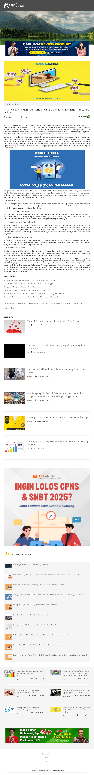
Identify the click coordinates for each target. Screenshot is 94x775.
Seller (43, 265)
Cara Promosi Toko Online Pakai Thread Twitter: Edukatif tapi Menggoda (29, 284)
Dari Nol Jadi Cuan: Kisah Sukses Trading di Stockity (31, 565)
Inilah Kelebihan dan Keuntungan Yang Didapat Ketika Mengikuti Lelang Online (76, 710)
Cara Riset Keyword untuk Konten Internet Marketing (31, 615)
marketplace (21, 303)
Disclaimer (47, 762)
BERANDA (9, 104)
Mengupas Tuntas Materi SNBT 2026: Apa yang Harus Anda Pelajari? (76, 691)
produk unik (67, 303)
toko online (44, 303)
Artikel (47, 758)
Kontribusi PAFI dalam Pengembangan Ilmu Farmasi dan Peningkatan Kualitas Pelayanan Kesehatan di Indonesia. (76, 673)
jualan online (9, 308)
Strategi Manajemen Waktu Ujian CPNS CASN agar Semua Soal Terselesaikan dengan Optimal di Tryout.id (50, 655)
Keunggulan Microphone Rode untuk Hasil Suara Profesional (25, 287)
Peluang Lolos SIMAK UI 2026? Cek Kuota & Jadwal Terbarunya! (58, 417)
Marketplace (51, 132)
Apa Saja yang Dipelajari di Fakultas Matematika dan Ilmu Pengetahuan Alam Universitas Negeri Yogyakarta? (55, 395)
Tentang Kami (47, 754)
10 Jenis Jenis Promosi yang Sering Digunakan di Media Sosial (28, 691)
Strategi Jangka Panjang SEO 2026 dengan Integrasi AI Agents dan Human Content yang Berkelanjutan (48, 595)
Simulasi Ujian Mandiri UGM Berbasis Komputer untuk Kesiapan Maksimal (38, 645)
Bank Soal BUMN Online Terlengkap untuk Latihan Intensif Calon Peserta (38, 585)
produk (83, 303)
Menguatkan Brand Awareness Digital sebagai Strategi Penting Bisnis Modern (30, 673)
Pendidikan (30, 376)
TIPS (16, 104)
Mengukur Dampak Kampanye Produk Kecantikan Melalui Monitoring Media (30, 280)
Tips (28, 325)
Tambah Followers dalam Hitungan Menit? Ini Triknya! (54, 321)
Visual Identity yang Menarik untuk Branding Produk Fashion (24, 290)
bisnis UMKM (55, 303)
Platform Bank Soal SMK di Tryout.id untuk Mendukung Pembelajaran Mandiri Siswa (42, 635)
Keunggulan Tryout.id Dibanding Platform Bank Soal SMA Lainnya (36, 605)
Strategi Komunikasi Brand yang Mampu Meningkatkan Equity (28, 709)
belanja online (33, 303)
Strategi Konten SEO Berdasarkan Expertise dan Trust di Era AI (34, 625)
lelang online (9, 303)
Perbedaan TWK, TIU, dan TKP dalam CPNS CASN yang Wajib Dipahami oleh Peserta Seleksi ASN (47, 575)
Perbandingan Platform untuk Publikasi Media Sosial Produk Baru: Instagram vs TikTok (34, 294)
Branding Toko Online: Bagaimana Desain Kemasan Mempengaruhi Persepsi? (31, 297)
